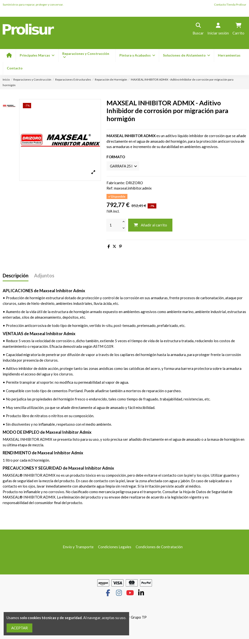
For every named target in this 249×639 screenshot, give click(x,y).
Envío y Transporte (78, 547)
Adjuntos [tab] (44, 276)
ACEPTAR (19, 628)
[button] (137, 55)
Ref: (110, 188)
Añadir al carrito (150, 225)
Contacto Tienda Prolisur (230, 4)
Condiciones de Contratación (159, 547)
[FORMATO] (124, 166)
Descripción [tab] (15, 276)
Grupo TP (139, 617)
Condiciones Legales (114, 547)
